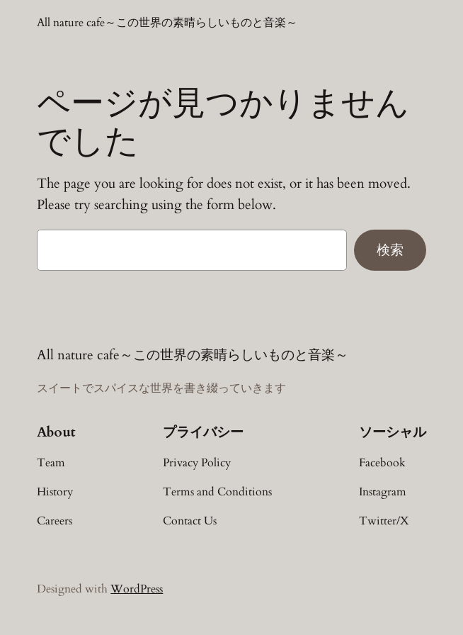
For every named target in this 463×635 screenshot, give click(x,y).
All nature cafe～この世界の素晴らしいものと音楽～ (167, 22)
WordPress (136, 589)
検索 (390, 249)
